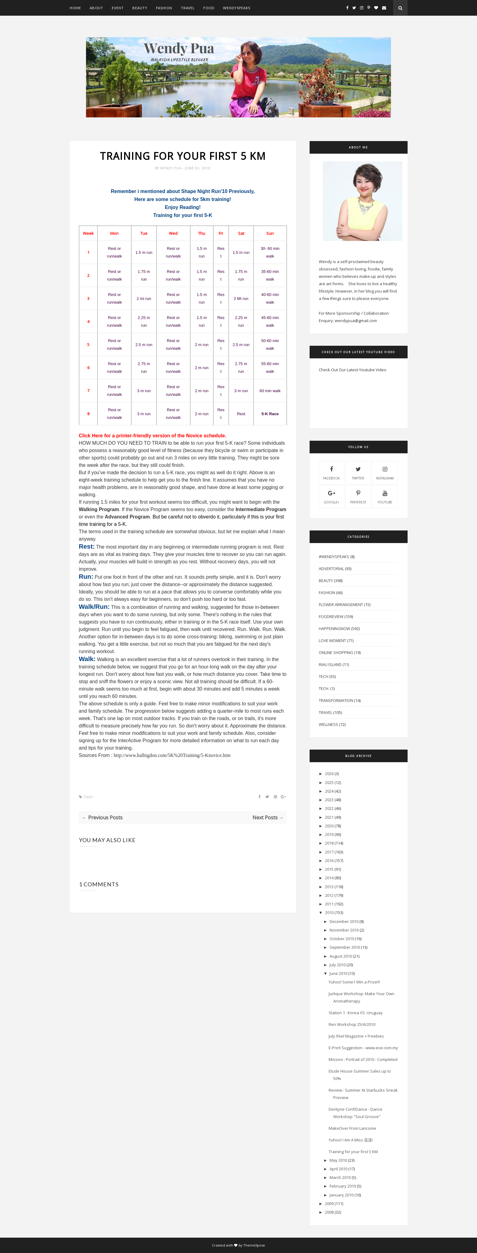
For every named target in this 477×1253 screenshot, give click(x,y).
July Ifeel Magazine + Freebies (356, 1036)
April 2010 (338, 1169)
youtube (385, 496)
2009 (329, 1203)
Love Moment (332, 640)
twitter (358, 472)
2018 (329, 843)
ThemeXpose (254, 1245)
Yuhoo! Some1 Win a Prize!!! (354, 982)
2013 (329, 886)
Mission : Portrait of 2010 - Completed (363, 1059)
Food (208, 8)
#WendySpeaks (334, 556)
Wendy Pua (171, 168)
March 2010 (340, 1177)
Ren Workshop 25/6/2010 (352, 1024)
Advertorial (331, 568)
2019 (329, 834)
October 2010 (342, 938)
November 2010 (344, 930)
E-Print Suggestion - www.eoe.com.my (363, 1047)
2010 (329, 912)
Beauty (139, 8)
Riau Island (330, 664)
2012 (329, 895)
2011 (329, 904)
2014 (329, 878)
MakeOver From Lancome (352, 1128)
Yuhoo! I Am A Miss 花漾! (351, 1140)
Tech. (324, 688)
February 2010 (343, 1186)
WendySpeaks (236, 8)
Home (75, 8)
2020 (329, 826)
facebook (331, 472)
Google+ (331, 496)
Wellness (328, 724)
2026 (329, 773)
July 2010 (338, 964)
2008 (329, 1212)
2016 (329, 860)
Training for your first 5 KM (353, 1151)
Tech (323, 676)
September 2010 (345, 947)
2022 (329, 808)
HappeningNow (334, 628)
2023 (329, 799)
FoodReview (331, 616)
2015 (329, 869)
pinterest (358, 496)
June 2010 (338, 973)
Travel (188, 8)
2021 (329, 817)
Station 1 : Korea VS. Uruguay (356, 1012)
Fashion (164, 8)
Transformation (336, 700)
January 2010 (342, 1195)
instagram (385, 472)
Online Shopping (336, 652)
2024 (329, 791)
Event (118, 8)
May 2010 (338, 1160)
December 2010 (344, 921)
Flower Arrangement (341, 604)
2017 (329, 852)
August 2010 (341, 956)
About (96, 8)
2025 (329, 782)
